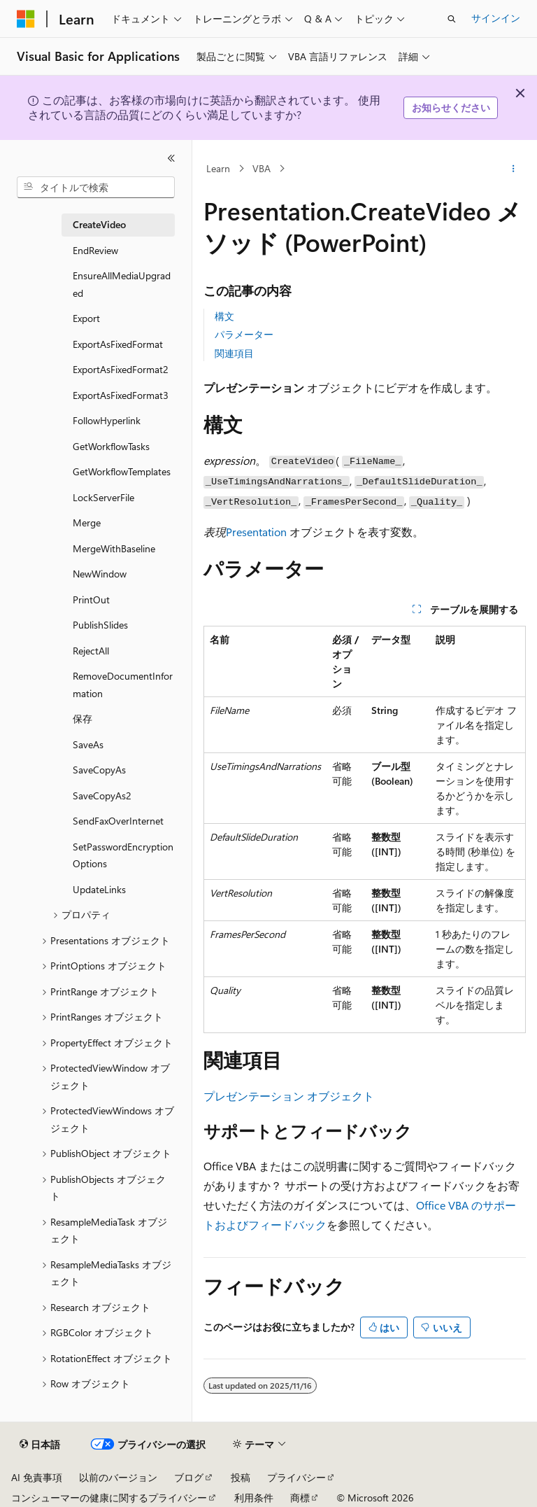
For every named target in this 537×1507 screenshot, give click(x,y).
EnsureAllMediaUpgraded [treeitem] (122, 284)
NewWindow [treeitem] (100, 573)
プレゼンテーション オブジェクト (288, 1095)
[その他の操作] (513, 168)
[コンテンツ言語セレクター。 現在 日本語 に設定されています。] (40, 1445)
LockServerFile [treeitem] (103, 497)
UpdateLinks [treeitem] (99, 889)
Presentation (256, 531)
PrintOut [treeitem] (91, 599)
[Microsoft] (26, 19)
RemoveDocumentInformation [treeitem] (123, 684)
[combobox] (96, 187)
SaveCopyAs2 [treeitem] (102, 795)
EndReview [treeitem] (95, 250)
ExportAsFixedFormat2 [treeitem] (121, 369)
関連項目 (234, 353)
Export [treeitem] (86, 318)
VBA (261, 168)
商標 (300, 1497)
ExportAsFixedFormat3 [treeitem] (121, 395)
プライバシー (296, 1477)
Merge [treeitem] (87, 522)
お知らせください (451, 107)
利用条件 (253, 1497)
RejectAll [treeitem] (91, 650)
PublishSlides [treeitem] (100, 624)
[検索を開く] (452, 18)
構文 (224, 316)
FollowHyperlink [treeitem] (107, 420)
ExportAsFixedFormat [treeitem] (118, 344)
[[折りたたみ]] (171, 158)
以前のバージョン (118, 1477)
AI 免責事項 (36, 1477)
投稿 (240, 1477)
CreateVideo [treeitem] (99, 224)
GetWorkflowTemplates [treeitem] (122, 471)
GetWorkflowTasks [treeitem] (111, 446)
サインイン (495, 17)
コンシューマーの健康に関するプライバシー (109, 1497)
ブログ (188, 1477)
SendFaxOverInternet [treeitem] (118, 820)
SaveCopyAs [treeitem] (99, 769)
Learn (218, 168)
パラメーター (244, 334)
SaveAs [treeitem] (88, 744)
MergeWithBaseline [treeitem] (114, 548)
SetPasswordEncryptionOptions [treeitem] (123, 855)
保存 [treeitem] (82, 718)
